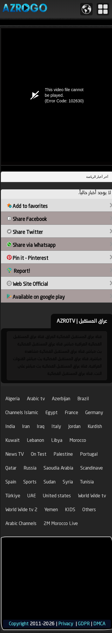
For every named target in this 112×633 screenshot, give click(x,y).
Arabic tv (36, 398)
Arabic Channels (20, 523)
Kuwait (12, 440)
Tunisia (87, 482)
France (71, 412)
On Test (38, 454)
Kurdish (95, 426)
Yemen (51, 509)
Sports (29, 482)
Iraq (40, 426)
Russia (30, 468)
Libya (56, 440)
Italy (56, 426)
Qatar (10, 468)
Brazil (83, 398)
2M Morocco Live (61, 523)
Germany (94, 412)
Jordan (74, 426)
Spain (10, 482)
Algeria (12, 398)
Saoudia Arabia (58, 468)
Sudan (50, 482)
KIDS (70, 509)
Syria (68, 482)
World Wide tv (92, 495)
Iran (26, 426)
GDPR (84, 623)
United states (57, 495)
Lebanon (35, 440)
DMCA (99, 623)
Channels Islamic (21, 412)
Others (89, 509)
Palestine (63, 454)
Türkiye (12, 495)
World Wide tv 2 (21, 509)
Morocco (77, 440)
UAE (31, 495)
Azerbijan (61, 398)
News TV (14, 454)
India (10, 426)
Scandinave (91, 468)
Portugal (89, 454)
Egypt (51, 412)
